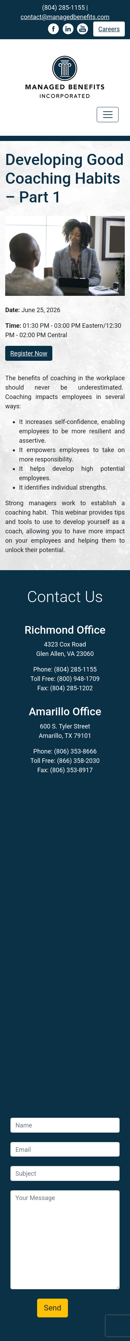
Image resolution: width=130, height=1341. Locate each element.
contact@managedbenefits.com (64, 16)
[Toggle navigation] (108, 115)
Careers (109, 29)
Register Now (28, 353)
